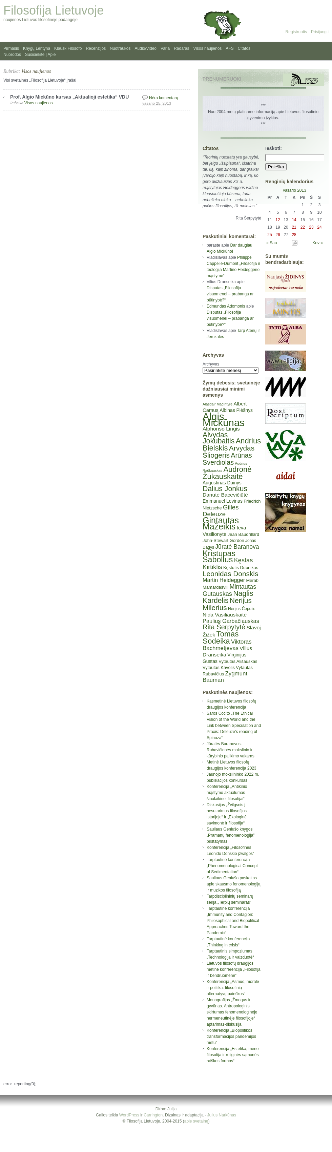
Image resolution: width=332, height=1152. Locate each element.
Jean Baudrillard (243, 534)
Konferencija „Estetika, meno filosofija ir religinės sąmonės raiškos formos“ (232, 1054)
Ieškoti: (273, 148)
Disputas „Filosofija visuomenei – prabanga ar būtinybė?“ (230, 294)
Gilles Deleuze (220, 511)
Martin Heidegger (224, 580)
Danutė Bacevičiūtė (225, 495)
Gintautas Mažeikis (221, 523)
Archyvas (211, 364)
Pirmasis (11, 48)
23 (311, 227)
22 (302, 227)
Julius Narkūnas (221, 1115)
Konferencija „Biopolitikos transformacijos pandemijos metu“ (231, 1036)
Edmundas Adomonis (226, 306)
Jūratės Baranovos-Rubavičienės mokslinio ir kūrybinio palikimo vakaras (230, 749)
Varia (165, 48)
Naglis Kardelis (228, 596)
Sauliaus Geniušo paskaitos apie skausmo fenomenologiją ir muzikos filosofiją (234, 884)
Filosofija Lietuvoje (53, 10)
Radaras (181, 48)
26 (277, 234)
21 (294, 227)
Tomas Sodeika (220, 637)
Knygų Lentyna (36, 48)
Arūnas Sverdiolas (227, 459)
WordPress (129, 1115)
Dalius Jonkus (225, 489)
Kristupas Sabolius (219, 556)
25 (269, 234)
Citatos (244, 48)
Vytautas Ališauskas (238, 661)
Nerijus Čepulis (241, 608)
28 (294, 234)
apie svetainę (196, 1121)
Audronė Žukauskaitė (227, 473)
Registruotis (296, 31)
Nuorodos (12, 54)
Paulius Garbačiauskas (231, 621)
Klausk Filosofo (68, 48)
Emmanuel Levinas (223, 501)
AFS (229, 48)
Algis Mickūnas (224, 419)
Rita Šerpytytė (224, 627)
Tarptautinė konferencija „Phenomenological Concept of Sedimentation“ (232, 865)
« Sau (271, 242)
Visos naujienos (207, 48)
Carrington (153, 1115)
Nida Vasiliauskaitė (225, 614)
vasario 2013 (294, 190)
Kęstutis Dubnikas (240, 567)
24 (319, 227)
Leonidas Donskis (230, 574)
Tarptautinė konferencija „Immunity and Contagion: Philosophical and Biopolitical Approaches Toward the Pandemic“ (233, 920)
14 (294, 219)
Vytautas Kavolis (219, 667)
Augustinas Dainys (222, 482)
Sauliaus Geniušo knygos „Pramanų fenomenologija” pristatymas (230, 835)
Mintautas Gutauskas (229, 590)
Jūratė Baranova (237, 546)
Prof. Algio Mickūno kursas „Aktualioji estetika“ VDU (69, 97)
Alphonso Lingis (221, 429)
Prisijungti (320, 31)
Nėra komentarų (163, 98)
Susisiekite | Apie (40, 54)
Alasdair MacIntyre (217, 404)
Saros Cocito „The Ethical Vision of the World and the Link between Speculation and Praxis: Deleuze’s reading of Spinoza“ (234, 725)
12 (277, 219)
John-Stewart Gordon (223, 540)
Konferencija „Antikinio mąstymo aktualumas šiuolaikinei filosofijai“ (227, 792)
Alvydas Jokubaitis (218, 438)
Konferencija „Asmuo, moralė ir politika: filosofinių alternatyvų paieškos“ (233, 987)
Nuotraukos (120, 48)
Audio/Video (146, 48)
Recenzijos (96, 48)
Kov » (317, 242)
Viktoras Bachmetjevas (227, 644)
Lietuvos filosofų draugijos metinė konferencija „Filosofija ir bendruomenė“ (234, 969)
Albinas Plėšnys (236, 410)
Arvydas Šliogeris (228, 451)
